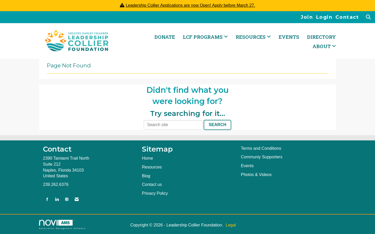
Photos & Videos (256, 174)
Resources (152, 167)
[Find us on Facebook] (47, 200)
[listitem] (308, 17)
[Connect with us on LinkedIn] (57, 200)
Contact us (152, 184)
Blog (146, 176)
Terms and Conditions (261, 148)
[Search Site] (368, 17)
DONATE (164, 37)
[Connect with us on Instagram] (67, 200)
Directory (321, 37)
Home (147, 158)
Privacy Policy (155, 193)
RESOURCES (251, 37)
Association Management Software (62, 224)
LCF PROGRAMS (203, 37)
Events (289, 37)
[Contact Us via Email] (76, 200)
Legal (231, 225)
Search (217, 124)
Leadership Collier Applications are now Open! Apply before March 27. (190, 5)
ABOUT (322, 46)
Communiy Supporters (261, 157)
